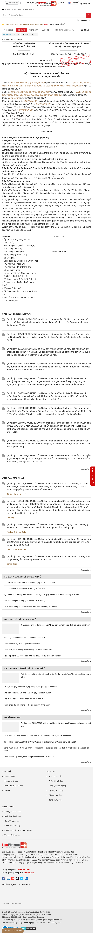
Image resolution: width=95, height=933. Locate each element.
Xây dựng (10, 517)
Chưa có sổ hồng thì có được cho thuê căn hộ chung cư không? (31, 607)
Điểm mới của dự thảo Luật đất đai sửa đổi (22, 644)
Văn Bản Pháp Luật (10, 923)
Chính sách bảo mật (12, 826)
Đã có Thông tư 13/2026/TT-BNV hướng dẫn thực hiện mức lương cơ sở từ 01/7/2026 (40, 742)
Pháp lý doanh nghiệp (57, 786)
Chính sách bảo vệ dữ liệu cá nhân (18, 830)
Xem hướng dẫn (57, 24)
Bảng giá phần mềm (12, 812)
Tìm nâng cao (84, 20)
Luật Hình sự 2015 (54, 923)
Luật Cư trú (14, 98)
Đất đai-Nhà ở (12, 494)
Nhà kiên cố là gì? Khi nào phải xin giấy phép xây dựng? (27, 693)
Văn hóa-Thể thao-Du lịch (17, 532)
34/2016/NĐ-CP (43, 104)
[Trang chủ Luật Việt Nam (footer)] (46, 845)
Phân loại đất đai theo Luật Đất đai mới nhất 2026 (24, 637)
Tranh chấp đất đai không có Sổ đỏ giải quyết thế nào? (27, 705)
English (73, 3)
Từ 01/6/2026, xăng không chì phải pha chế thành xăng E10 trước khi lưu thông (37, 736)
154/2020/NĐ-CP (30, 101)
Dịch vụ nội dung (56, 795)
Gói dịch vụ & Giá (57, 3)
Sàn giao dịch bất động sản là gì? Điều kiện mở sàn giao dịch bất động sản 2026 (55, 625)
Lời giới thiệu (9, 776)
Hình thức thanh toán (12, 816)
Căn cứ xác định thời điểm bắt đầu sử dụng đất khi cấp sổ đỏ (29, 582)
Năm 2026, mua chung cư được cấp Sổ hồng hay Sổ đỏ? (28, 650)
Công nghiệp (12, 564)
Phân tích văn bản (56, 781)
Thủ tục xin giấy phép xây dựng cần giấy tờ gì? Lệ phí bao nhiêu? (31, 687)
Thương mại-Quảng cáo (16, 549)
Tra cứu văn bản (55, 776)
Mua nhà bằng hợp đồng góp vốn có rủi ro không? (25, 600)
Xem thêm (86, 469)
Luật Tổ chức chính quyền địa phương (27, 83)
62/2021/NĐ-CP (26, 110)
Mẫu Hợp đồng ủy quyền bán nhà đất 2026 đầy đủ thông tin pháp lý (32, 656)
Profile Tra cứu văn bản (13, 786)
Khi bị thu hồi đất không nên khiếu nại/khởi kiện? (24, 588)
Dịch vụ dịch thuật (56, 790)
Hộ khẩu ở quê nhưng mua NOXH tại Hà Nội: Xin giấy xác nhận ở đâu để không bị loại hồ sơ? (43, 595)
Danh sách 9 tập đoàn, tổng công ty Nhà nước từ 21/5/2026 (29, 757)
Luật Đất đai (40, 923)
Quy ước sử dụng (11, 821)
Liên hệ (7, 790)
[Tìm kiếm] (88, 15)
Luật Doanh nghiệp (26, 923)
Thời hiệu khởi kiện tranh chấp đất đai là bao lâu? (24, 699)
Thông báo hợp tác (11, 835)
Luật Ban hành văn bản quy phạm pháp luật (29, 92)
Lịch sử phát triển (11, 781)
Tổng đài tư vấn (55, 800)
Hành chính (23, 494)
